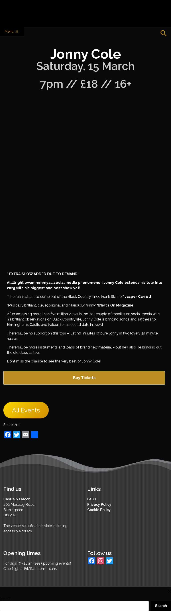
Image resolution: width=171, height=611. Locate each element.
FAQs (91, 499)
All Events (26, 410)
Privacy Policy (99, 504)
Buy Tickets (84, 377)
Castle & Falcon (17, 499)
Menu (11, 31)
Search (5, 598)
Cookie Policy (99, 510)
